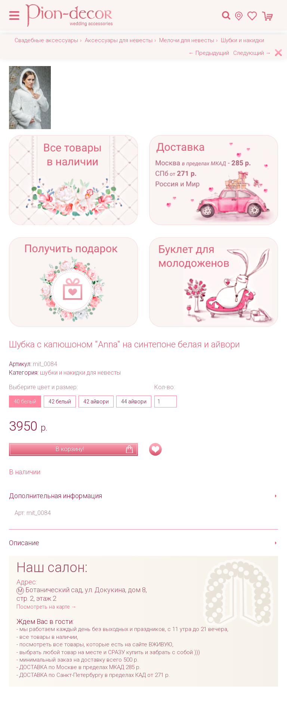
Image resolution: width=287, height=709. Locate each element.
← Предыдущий (208, 53)
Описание (24, 543)
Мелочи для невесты (186, 40)
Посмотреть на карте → (46, 607)
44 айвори (133, 402)
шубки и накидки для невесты (80, 372)
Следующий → (252, 53)
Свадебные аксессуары (46, 40)
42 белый (60, 402)
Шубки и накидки (242, 40)
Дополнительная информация (55, 496)
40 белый (25, 402)
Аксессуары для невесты (118, 40)
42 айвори (96, 402)
